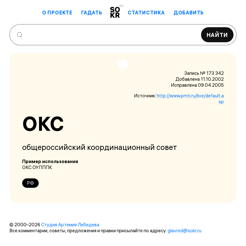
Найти (217, 34)
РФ (30, 183)
